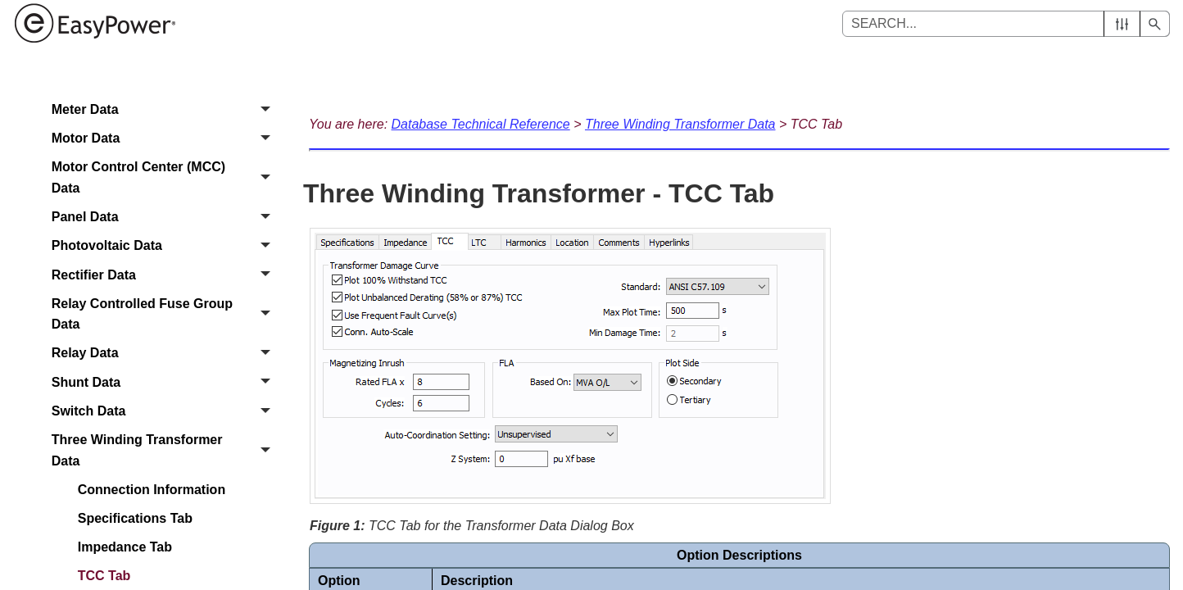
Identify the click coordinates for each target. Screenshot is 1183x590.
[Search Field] (1006, 24)
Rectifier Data (165, 275)
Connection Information (151, 490)
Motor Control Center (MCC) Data (165, 178)
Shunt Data (165, 382)
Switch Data (165, 411)
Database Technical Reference (481, 124)
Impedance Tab (125, 547)
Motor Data (165, 138)
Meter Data (165, 109)
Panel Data (165, 216)
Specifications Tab (135, 518)
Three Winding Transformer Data (165, 450)
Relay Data (165, 353)
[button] (1122, 24)
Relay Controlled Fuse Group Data (165, 314)
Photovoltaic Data (165, 246)
